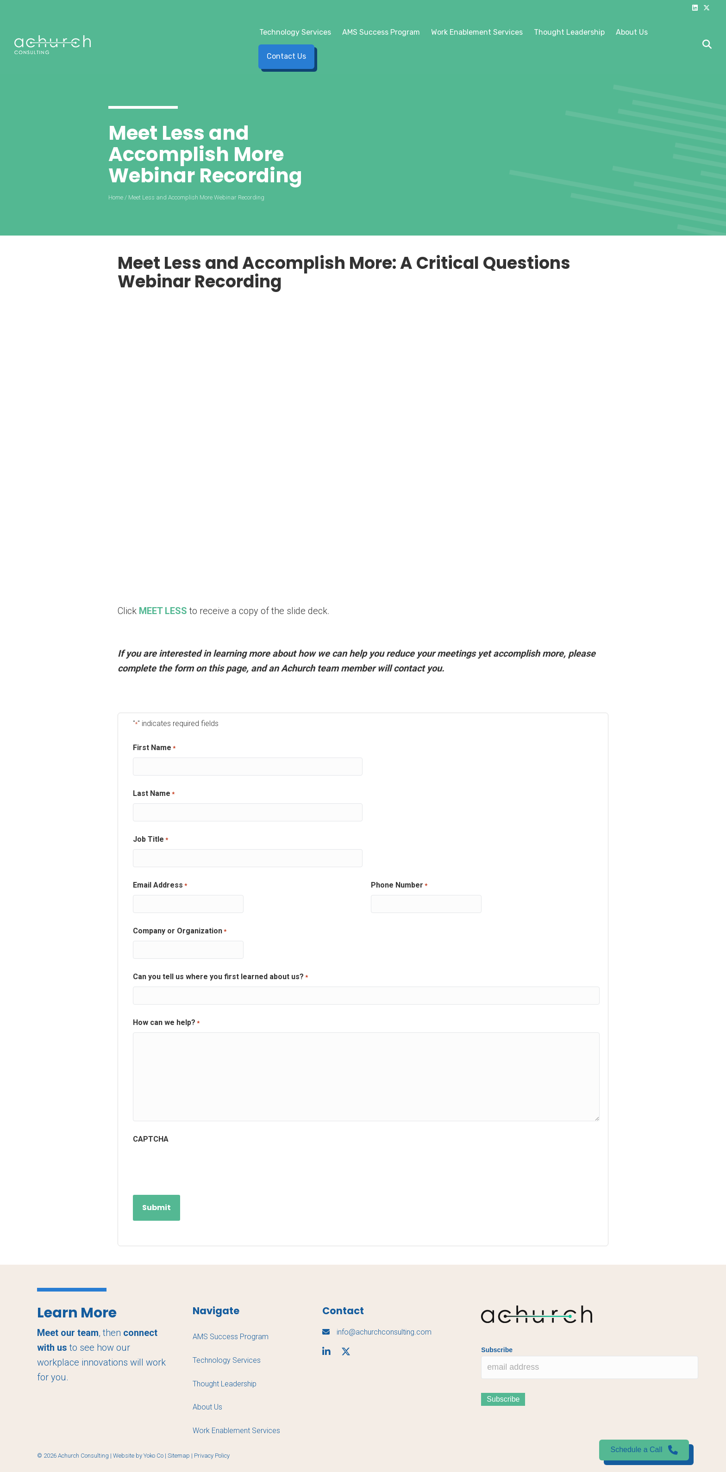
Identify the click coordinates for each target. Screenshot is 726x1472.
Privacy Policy (212, 1455)
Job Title (150, 840)
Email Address (160, 886)
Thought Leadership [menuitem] (225, 1383)
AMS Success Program (381, 32)
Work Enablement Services (477, 32)
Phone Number (399, 886)
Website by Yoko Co (138, 1455)
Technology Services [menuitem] (227, 1360)
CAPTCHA (151, 1139)
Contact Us (286, 56)
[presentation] (203, 1167)
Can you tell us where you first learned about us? (220, 977)
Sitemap (179, 1455)
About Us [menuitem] (207, 1407)
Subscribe (497, 1350)
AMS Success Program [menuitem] (231, 1336)
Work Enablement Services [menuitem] (236, 1430)
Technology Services (295, 32)
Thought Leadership (569, 32)
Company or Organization (179, 931)
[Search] (704, 44)
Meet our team (68, 1332)
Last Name (154, 794)
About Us (632, 32)
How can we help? (166, 1023)
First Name (154, 748)
